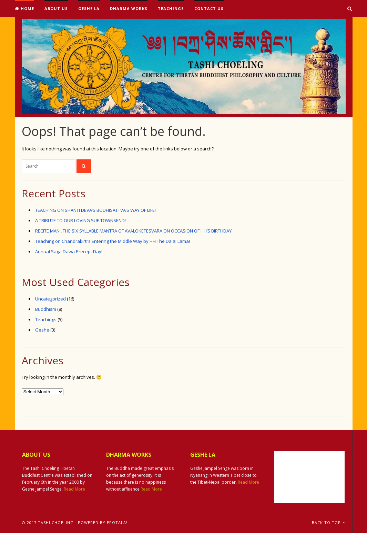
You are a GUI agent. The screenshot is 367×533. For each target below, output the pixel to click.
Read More (74, 489)
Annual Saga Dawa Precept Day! (68, 251)
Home (24, 8)
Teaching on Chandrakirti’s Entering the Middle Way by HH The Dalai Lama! (112, 241)
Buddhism (45, 309)
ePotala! (117, 522)
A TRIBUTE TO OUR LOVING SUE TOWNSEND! (80, 220)
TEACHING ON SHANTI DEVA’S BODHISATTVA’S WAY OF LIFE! (95, 210)
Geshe (42, 330)
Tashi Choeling (56, 522)
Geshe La (89, 8)
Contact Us (209, 8)
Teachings (171, 8)
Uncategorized (50, 299)
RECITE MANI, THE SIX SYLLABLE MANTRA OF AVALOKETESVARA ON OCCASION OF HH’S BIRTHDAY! (134, 231)
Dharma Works (128, 8)
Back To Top (328, 522)
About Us (56, 8)
